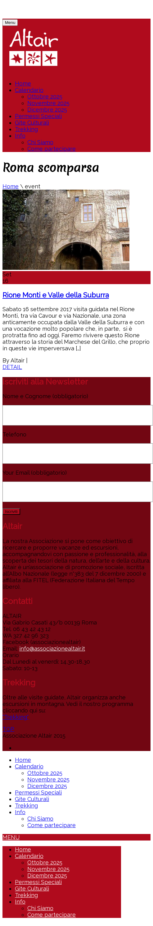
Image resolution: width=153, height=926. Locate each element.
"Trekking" (15, 717)
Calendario (29, 90)
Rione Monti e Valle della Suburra (55, 295)
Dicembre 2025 (47, 109)
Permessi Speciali (38, 116)
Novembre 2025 (48, 103)
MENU (11, 837)
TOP (8, 729)
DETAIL (12, 367)
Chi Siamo (40, 142)
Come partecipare (51, 148)
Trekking (26, 129)
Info (20, 135)
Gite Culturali (32, 122)
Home (23, 83)
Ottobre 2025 (44, 96)
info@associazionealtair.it (52, 648)
